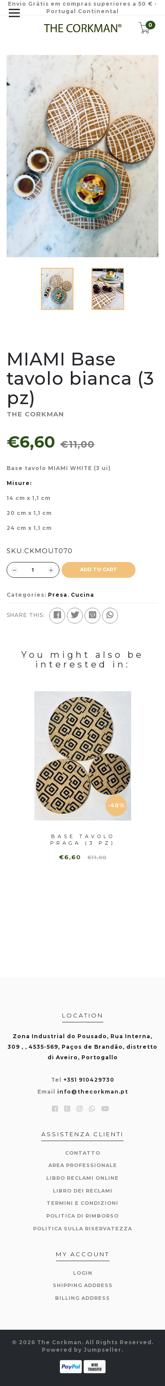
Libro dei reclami (83, 1191)
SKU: (15, 551)
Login (82, 1273)
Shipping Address (83, 1285)
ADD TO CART (98, 569)
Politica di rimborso (82, 1216)
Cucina (82, 594)
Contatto (82, 1153)
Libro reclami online (82, 1178)
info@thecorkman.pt (92, 1091)
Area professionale (82, 1165)
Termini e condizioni (82, 1203)
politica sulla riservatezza (82, 1229)
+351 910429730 (88, 1079)
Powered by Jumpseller (81, 1349)
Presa (57, 594)
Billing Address (82, 1298)
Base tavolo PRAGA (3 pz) (82, 839)
